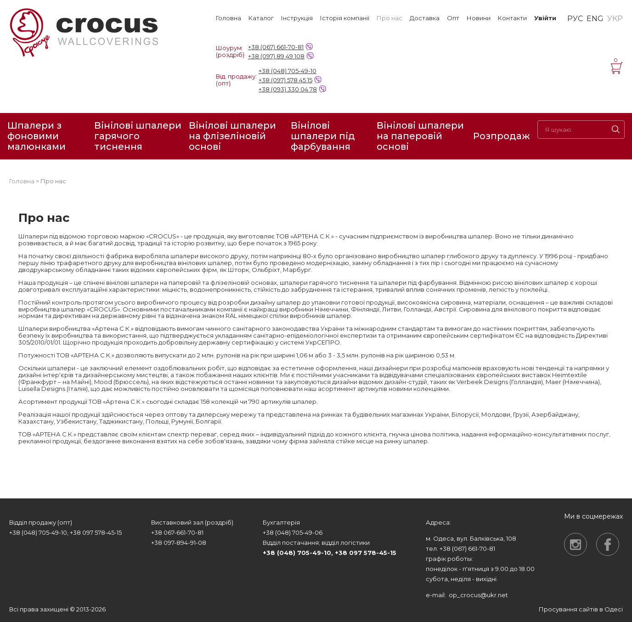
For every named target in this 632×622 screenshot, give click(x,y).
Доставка (425, 18)
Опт (453, 18)
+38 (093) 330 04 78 (288, 89)
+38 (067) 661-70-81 (276, 47)
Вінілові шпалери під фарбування (323, 136)
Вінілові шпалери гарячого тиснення (137, 136)
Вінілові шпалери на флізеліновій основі (232, 136)
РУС (575, 19)
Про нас (389, 18)
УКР (615, 19)
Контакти (512, 18)
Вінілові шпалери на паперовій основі (420, 136)
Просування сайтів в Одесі (581, 609)
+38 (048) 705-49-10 (287, 70)
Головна (228, 18)
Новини (479, 18)
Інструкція (297, 18)
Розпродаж (501, 135)
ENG (595, 19)
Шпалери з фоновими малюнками (36, 136)
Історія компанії (344, 18)
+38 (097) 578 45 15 (285, 80)
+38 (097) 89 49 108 (276, 56)
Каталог (261, 18)
